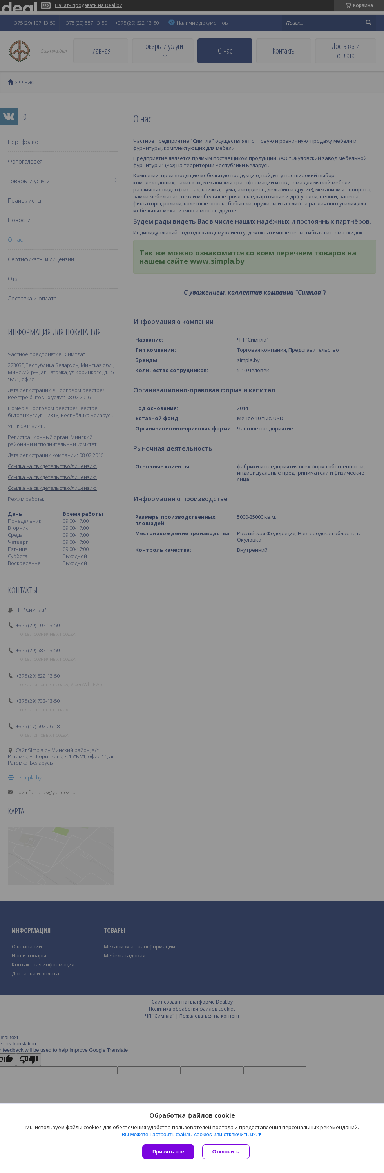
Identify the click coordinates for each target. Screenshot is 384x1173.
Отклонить (225, 1152)
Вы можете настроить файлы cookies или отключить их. (189, 1134)
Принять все (168, 1152)
